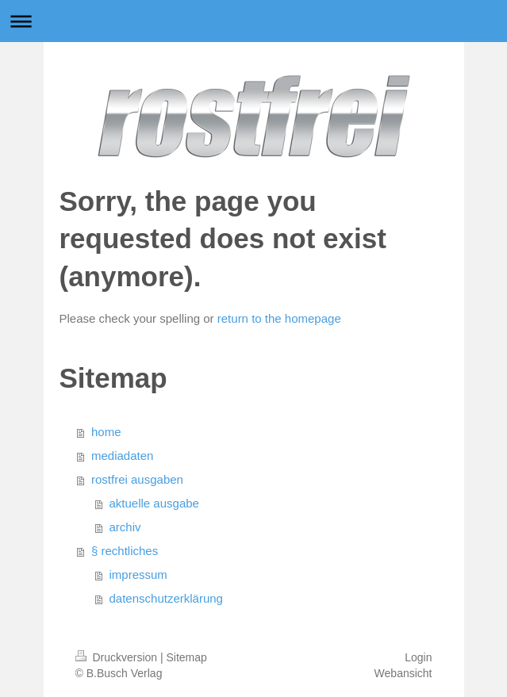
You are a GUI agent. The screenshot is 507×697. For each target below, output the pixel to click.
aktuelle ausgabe (154, 503)
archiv (125, 527)
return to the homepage (279, 318)
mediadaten (122, 455)
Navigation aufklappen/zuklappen (253, 21)
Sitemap (187, 657)
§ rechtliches (124, 550)
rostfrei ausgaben (137, 479)
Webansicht (403, 673)
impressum (138, 574)
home (106, 431)
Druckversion (117, 657)
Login (418, 657)
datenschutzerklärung (166, 598)
